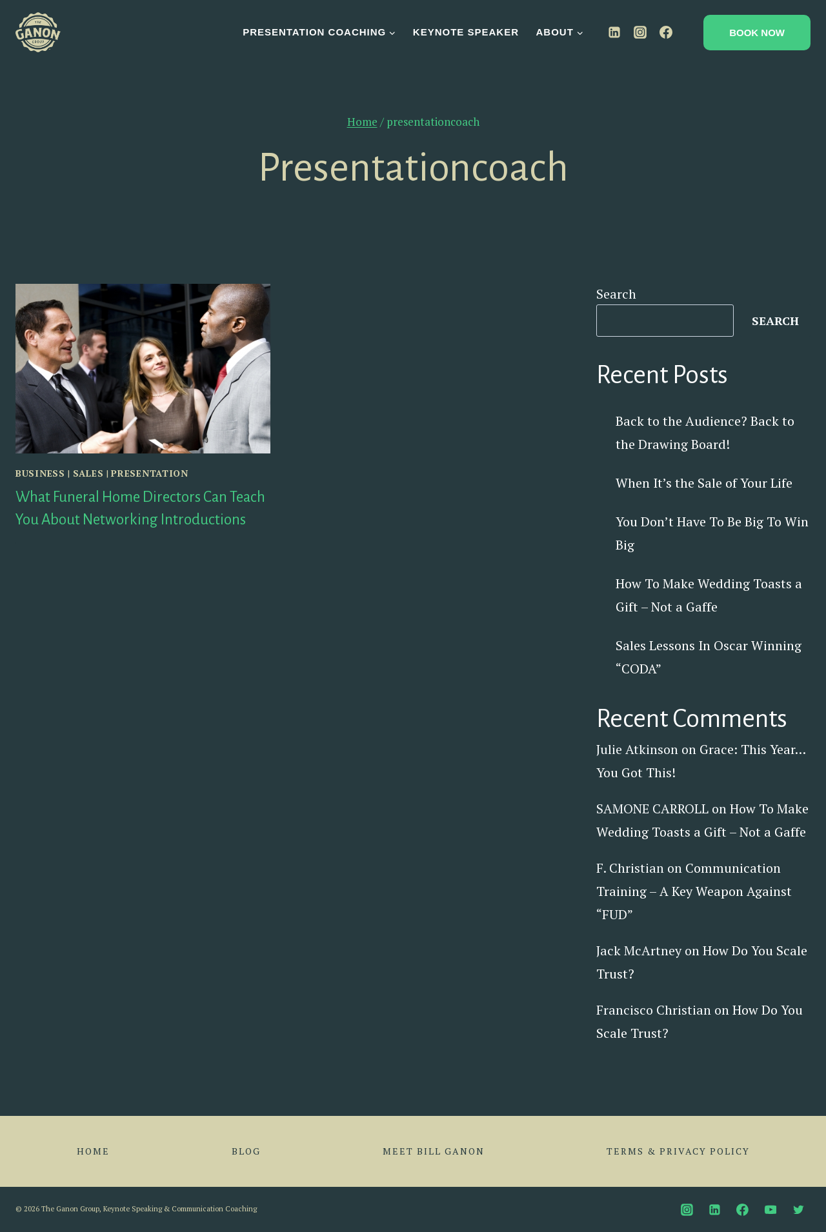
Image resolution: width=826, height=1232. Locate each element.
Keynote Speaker (466, 31)
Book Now (757, 32)
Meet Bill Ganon (434, 1151)
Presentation (149, 473)
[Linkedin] (614, 32)
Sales (88, 473)
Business (40, 473)
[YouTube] (770, 1209)
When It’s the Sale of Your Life (704, 483)
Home (93, 1151)
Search (616, 294)
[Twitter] (798, 1209)
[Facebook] (666, 32)
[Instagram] (640, 32)
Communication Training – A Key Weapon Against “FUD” (694, 891)
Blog (246, 1151)
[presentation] (142, 368)
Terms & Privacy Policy (678, 1151)
